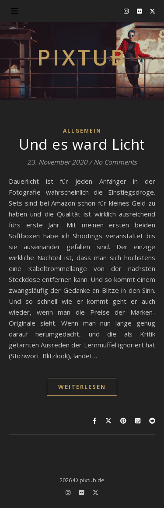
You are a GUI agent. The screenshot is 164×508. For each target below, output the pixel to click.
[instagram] (127, 11)
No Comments (115, 162)
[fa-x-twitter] (152, 11)
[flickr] (140, 11)
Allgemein (82, 130)
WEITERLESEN (82, 387)
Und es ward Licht (82, 144)
